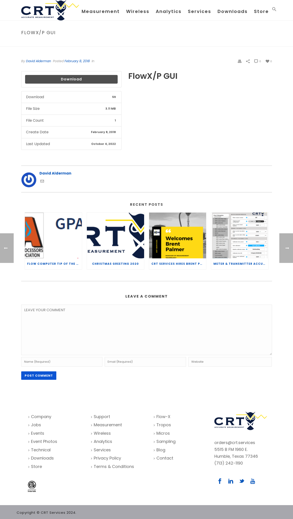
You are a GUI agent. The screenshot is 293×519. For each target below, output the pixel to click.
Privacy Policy (106, 458)
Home (235, 42)
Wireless (137, 11)
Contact (163, 458)
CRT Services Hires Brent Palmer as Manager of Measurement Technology (178, 264)
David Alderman (38, 61)
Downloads (233, 11)
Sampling (165, 441)
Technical (39, 450)
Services (199, 11)
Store (261, 11)
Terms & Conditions (112, 466)
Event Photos (42, 441)
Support (100, 416)
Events (36, 433)
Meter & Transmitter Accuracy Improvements (240, 264)
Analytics (169, 11)
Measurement (101, 11)
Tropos (162, 425)
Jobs (34, 425)
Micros (162, 433)
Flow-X (162, 416)
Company (39, 416)
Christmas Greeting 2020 (115, 264)
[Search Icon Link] (274, 10)
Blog (159, 450)
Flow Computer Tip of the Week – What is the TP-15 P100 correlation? (54, 264)
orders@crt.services (234, 442)
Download (71, 79)
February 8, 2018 (77, 61)
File (245, 42)
